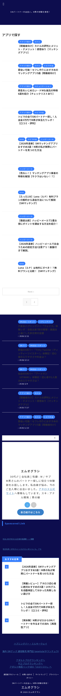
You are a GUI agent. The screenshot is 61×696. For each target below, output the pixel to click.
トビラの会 (43, 156)
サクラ (35, 179)
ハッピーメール (45, 227)
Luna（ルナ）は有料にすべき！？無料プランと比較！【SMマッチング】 (37, 269)
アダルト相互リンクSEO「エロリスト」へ (31, 666)
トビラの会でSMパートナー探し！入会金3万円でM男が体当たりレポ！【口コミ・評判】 (37, 120)
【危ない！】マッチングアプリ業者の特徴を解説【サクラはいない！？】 (38, 174)
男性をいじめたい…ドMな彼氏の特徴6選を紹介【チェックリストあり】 (38, 92)
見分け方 (25, 182)
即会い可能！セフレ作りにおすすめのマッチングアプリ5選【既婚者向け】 (38, 71)
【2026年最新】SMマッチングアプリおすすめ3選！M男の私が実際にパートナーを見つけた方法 (38, 147)
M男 (33, 97)
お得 (35, 227)
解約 (50, 206)
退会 (56, 206)
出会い (28, 103)
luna (34, 153)
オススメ (32, 156)
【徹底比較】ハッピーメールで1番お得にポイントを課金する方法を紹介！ (38, 222)
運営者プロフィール (11, 674)
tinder (24, 156)
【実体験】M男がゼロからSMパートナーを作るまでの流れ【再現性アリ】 (38, 623)
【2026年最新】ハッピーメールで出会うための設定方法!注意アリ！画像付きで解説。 (38, 247)
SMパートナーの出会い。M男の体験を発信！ (30, 683)
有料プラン (42, 206)
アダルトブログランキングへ (30, 660)
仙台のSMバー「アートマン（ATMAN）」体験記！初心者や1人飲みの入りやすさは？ (37, 377)
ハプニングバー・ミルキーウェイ (30, 643)
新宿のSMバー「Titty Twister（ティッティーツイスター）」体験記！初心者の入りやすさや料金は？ (38, 353)
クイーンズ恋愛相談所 (42, 100)
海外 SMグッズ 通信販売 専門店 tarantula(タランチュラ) (30, 651)
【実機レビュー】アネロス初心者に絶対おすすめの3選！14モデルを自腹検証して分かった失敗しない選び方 (38, 588)
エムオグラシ (30, 687)
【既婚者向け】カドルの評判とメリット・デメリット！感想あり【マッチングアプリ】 (38, 49)
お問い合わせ (27, 674)
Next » (31, 291)
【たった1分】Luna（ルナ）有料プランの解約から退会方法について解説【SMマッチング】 (38, 200)
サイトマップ (40, 674)
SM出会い (51, 126)
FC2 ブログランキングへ (30, 663)
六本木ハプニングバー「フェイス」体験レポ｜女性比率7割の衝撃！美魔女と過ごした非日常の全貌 (38, 329)
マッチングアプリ (29, 129)
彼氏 (35, 103)
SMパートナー (43, 97)
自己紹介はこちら (30, 512)
